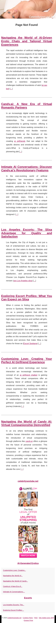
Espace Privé (28, 620)
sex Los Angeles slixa (23, 281)
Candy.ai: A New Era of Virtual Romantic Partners (26, 105)
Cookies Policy (28, 618)
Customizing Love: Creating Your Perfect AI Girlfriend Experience (26, 360)
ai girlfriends (19, 141)
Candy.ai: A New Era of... (12, 586)
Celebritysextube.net (14, 618)
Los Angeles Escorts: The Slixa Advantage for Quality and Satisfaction (26, 233)
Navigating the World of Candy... (15, 581)
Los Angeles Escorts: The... (13, 605)
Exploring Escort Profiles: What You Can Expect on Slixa (26, 297)
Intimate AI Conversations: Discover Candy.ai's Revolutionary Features (26, 168)
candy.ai (29, 441)
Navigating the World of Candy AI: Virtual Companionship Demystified (26, 423)
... (11, 89)
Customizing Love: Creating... (14, 570)
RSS (35, 618)
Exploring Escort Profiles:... (13, 610)
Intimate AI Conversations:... (14, 592)
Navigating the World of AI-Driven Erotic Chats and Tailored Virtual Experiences (26, 41)
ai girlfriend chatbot (28, 375)
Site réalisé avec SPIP (46, 618)
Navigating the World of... (12, 576)
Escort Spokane (30, 343)
